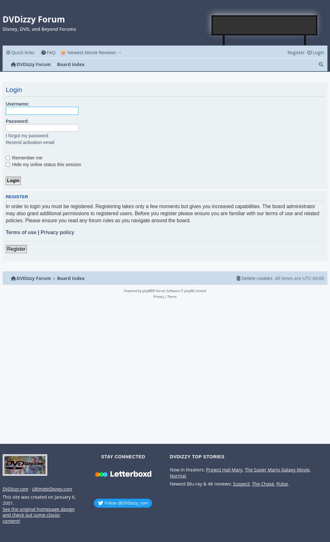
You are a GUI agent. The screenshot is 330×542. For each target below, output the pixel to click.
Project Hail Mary (224, 470)
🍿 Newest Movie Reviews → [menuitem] (91, 52)
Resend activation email (30, 142)
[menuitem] (48, 52)
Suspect (241, 484)
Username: (17, 103)
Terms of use (21, 232)
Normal (178, 476)
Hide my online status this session (43, 164)
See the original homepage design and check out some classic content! (39, 515)
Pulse (282, 484)
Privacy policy (57, 232)
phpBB (147, 291)
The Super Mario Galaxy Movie (277, 470)
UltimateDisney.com (52, 489)
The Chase (263, 484)
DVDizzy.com (15, 489)
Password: (17, 121)
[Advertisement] (264, 25)
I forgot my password (27, 135)
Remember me (24, 157)
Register (16, 249)
